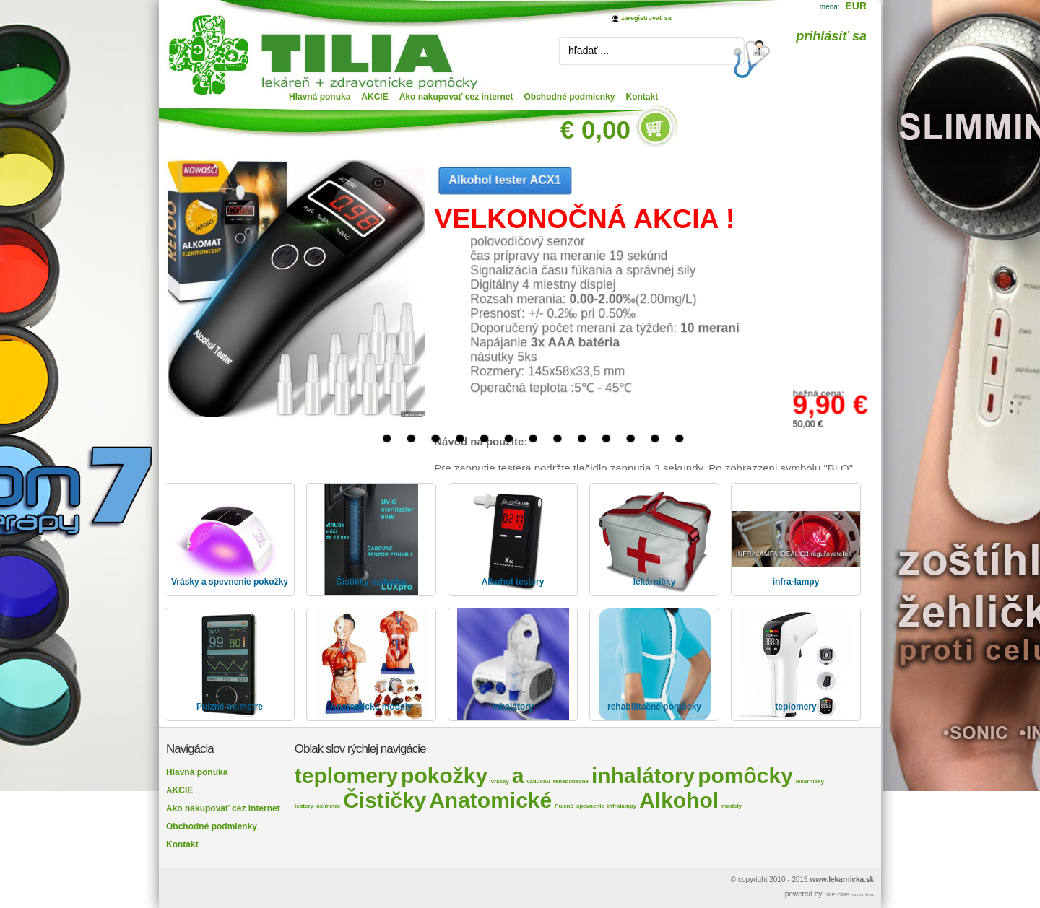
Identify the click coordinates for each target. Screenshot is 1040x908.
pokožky (444, 775)
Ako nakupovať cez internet (456, 97)
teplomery (346, 775)
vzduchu (538, 781)
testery (304, 806)
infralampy (621, 806)
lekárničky (810, 781)
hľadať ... (588, 50)
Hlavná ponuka (319, 97)
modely (732, 806)
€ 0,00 (595, 129)
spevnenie (590, 806)
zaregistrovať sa (646, 18)
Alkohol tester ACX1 (504, 179)
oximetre (328, 806)
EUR (856, 6)
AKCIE (374, 97)
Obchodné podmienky (569, 97)
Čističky (384, 800)
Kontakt (642, 97)
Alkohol (679, 800)
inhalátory (643, 775)
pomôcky (745, 775)
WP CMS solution (850, 894)
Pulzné (564, 806)
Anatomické (490, 800)
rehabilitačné (571, 781)
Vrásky (499, 781)
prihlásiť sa (831, 36)
